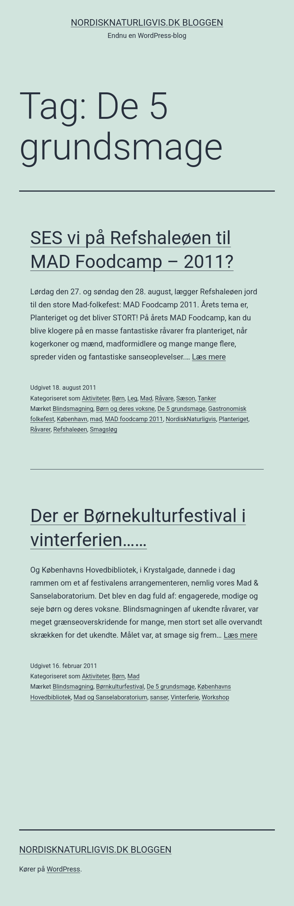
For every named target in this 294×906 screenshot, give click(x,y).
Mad (146, 398)
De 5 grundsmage (181, 408)
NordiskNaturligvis (191, 419)
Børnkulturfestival (120, 686)
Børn (118, 398)
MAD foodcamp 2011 (134, 419)
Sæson (185, 398)
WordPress (63, 869)
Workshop (215, 697)
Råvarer (40, 429)
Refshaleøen (70, 429)
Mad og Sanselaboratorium (110, 697)
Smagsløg (103, 429)
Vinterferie (185, 697)
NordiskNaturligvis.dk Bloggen (147, 22)
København (72, 419)
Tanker (207, 398)
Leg (132, 398)
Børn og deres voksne (125, 408)
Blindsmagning (73, 408)
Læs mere (209, 356)
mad (96, 419)
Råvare (164, 398)
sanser (159, 697)
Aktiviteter (95, 398)
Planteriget (233, 419)
